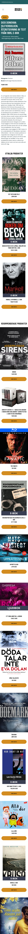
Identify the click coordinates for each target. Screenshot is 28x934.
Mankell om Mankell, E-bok (14, 299)
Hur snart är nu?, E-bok (14, 786)
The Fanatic (14, 466)
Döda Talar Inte (14, 678)
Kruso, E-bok (14, 883)
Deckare (10, 78)
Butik (5, 17)
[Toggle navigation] (3, 9)
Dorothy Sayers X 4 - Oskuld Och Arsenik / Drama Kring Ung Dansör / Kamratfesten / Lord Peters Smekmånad (14, 412)
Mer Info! (14, 89)
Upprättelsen (14, 564)
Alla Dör (14, 831)
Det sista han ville (14, 194)
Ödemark (14, 734)
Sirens (14, 372)
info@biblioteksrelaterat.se (7, 2)
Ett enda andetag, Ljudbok (14, 616)
